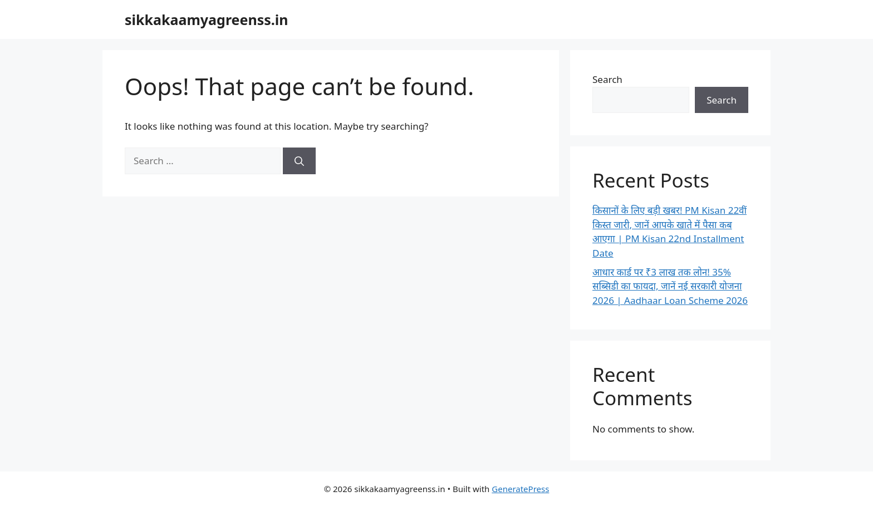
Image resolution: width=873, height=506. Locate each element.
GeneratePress (520, 488)
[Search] (299, 161)
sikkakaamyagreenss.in (206, 19)
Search (607, 79)
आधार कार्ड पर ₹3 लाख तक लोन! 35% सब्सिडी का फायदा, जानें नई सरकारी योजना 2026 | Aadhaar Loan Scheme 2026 (670, 286)
